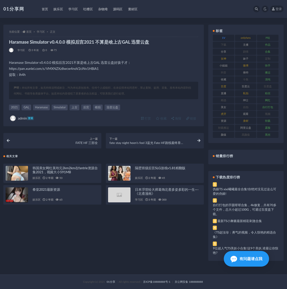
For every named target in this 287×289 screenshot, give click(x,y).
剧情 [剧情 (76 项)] (245, 51)
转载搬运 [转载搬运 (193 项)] (223, 127)
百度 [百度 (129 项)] (223, 86)
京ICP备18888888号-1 (156, 281)
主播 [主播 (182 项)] (245, 44)
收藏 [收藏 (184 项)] (223, 79)
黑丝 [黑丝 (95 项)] (267, 134)
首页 (29, 31)
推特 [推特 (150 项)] (245, 72)
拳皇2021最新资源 (46, 190)
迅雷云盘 (112, 107)
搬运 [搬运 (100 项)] (267, 72)
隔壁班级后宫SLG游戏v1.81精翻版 (160, 168)
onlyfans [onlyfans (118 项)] (246, 37)
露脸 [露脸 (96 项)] (267, 127)
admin (22, 118)
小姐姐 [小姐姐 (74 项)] (224, 65)
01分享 (111, 281)
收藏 (161, 118)
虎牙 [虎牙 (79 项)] (223, 114)
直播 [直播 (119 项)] (223, 93)
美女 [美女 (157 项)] (223, 107)
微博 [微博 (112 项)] (245, 65)
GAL (26, 107)
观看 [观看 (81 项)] (245, 114)
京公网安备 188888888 (189, 281)
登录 (277, 9)
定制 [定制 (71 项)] (267, 58)
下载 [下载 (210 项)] (223, 44)
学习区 (41, 31)
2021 (14, 107)
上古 (74, 107)
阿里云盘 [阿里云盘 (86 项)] (245, 127)
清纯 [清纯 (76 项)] (267, 79)
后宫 (86, 107)
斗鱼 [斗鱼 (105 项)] (245, 79)
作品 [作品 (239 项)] (267, 44)
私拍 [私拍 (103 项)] (245, 93)
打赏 (146, 118)
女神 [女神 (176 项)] (223, 58)
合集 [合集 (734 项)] (267, 51)
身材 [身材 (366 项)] (245, 120)
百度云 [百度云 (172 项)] (246, 86)
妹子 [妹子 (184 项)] (245, 58)
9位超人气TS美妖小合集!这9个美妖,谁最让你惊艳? (245, 250)
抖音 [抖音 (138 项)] (223, 72)
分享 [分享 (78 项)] (223, 51)
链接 (191, 118)
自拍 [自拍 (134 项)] (245, 107)
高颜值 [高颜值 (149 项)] (246, 134)
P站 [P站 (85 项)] (268, 37)
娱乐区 (36, 178)
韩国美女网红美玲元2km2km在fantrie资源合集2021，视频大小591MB (65, 170)
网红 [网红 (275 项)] (267, 100)
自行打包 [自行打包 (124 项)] (267, 107)
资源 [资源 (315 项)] (223, 120)
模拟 (98, 107)
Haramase (41, 107)
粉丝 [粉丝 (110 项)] (267, 93)
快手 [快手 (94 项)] (267, 65)
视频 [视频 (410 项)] (267, 114)
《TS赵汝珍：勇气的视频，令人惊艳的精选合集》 (244, 234)
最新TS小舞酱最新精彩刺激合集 (239, 221)
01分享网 (13, 8)
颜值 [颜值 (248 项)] (223, 134)
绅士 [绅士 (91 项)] (245, 100)
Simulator (60, 107)
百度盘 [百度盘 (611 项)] (268, 86)
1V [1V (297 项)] (223, 37)
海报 (176, 118)
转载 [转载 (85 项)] (267, 120)
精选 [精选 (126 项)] (223, 100)
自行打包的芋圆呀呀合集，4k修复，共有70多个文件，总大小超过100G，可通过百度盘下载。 (244, 209)
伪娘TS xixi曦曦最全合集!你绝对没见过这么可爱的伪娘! (244, 191)
